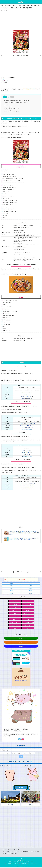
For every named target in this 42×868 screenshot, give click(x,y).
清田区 (11, 593)
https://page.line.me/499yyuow (27, 398)
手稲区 (30, 593)
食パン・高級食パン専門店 (28, 622)
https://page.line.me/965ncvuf (27, 488)
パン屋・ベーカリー (14, 622)
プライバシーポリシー (32, 864)
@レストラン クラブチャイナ (27, 452)
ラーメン (28, 616)
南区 (11, 588)
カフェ (27, 610)
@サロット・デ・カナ (27, 394)
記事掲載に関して (24, 864)
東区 (11, 585)
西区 (31, 585)
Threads (5, 82)
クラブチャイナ (8, 110)
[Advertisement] (21, 21)
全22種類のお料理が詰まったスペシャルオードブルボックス (16, 100)
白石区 (30, 588)
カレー (14, 619)
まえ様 (1, 766)
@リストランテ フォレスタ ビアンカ (27, 427)
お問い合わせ (17, 864)
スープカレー (28, 619)
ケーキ (27, 601)
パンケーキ (14, 610)
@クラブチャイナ (27, 454)
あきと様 (24, 766)
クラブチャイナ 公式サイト (27, 450)
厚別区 (11, 590)
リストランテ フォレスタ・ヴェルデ (12, 111)
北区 (31, 583)
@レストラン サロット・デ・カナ (26, 396)
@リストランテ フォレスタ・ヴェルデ (27, 484)
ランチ (14, 613)
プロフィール (11, 864)
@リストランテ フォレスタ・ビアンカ (27, 425)
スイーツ (15, 601)
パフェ (14, 607)
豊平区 (30, 590)
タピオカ (15, 604)
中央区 (11, 583)
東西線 (21, 642)
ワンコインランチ (28, 613)
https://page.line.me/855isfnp (27, 456)
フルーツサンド (27, 625)
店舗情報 (6, 104)
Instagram (5, 80)
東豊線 (21, 646)
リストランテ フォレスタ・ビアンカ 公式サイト (27, 423)
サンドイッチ (15, 625)
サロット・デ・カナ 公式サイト (27, 392)
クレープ (28, 607)
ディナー (15, 616)
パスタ (14, 628)
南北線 (21, 638)
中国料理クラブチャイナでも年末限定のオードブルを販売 (16, 102)
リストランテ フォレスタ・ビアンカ (12, 108)
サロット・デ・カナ (9, 106)
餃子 (28, 628)
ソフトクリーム (27, 604)
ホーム (6, 864)
